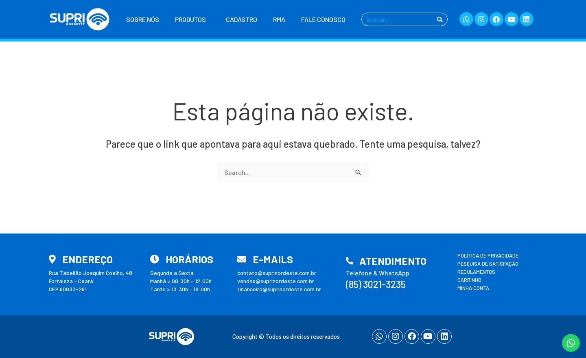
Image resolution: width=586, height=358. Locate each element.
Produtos (192, 19)
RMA (279, 19)
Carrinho (469, 280)
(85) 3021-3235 (376, 284)
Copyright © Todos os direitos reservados (286, 336)
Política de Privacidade (487, 255)
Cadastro (241, 19)
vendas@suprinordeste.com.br (275, 280)
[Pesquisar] (440, 19)
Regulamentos (476, 271)
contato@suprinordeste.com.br (276, 272)
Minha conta (473, 288)
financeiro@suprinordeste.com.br (279, 289)
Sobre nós (142, 19)
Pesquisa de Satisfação (487, 263)
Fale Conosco (323, 19)
